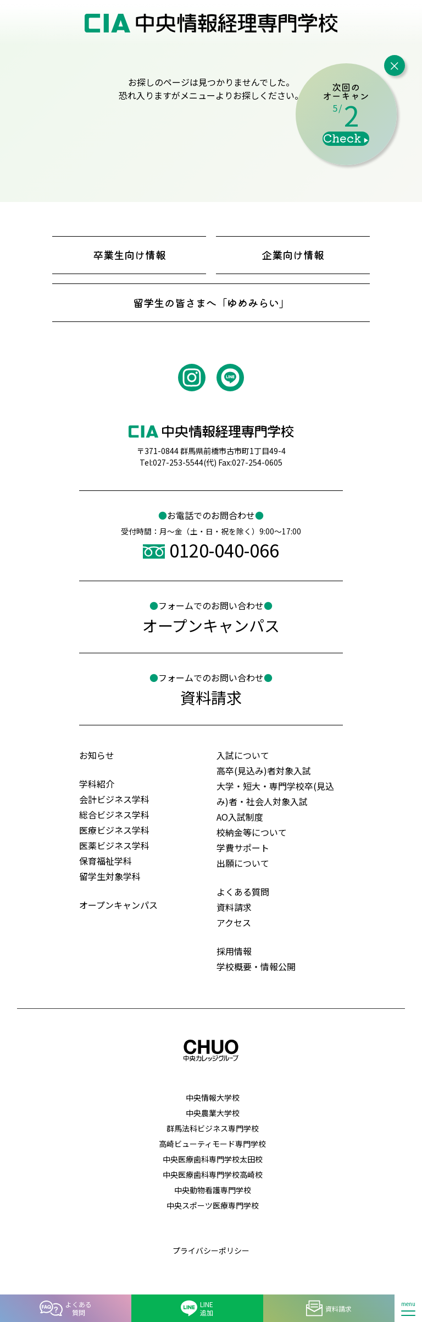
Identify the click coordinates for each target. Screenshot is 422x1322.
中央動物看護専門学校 (212, 1189)
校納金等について (251, 832)
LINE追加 (197, 1308)
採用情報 (234, 951)
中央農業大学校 (213, 1112)
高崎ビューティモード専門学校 (212, 1143)
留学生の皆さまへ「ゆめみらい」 (211, 302)
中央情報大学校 (213, 1097)
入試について (242, 755)
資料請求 (234, 907)
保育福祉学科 (105, 860)
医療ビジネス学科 (114, 830)
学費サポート (242, 847)
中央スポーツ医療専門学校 (212, 1205)
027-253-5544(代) (184, 462)
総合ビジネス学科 (114, 814)
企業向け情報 (293, 255)
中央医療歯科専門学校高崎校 (213, 1174)
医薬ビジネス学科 (114, 845)
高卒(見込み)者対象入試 (263, 770)
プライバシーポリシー (211, 1250)
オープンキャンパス (118, 904)
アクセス (233, 922)
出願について (242, 863)
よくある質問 (242, 891)
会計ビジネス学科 (114, 799)
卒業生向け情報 (129, 255)
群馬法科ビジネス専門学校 (212, 1128)
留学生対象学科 (110, 876)
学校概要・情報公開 (256, 966)
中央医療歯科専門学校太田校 (213, 1159)
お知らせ (96, 755)
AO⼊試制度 (239, 816)
